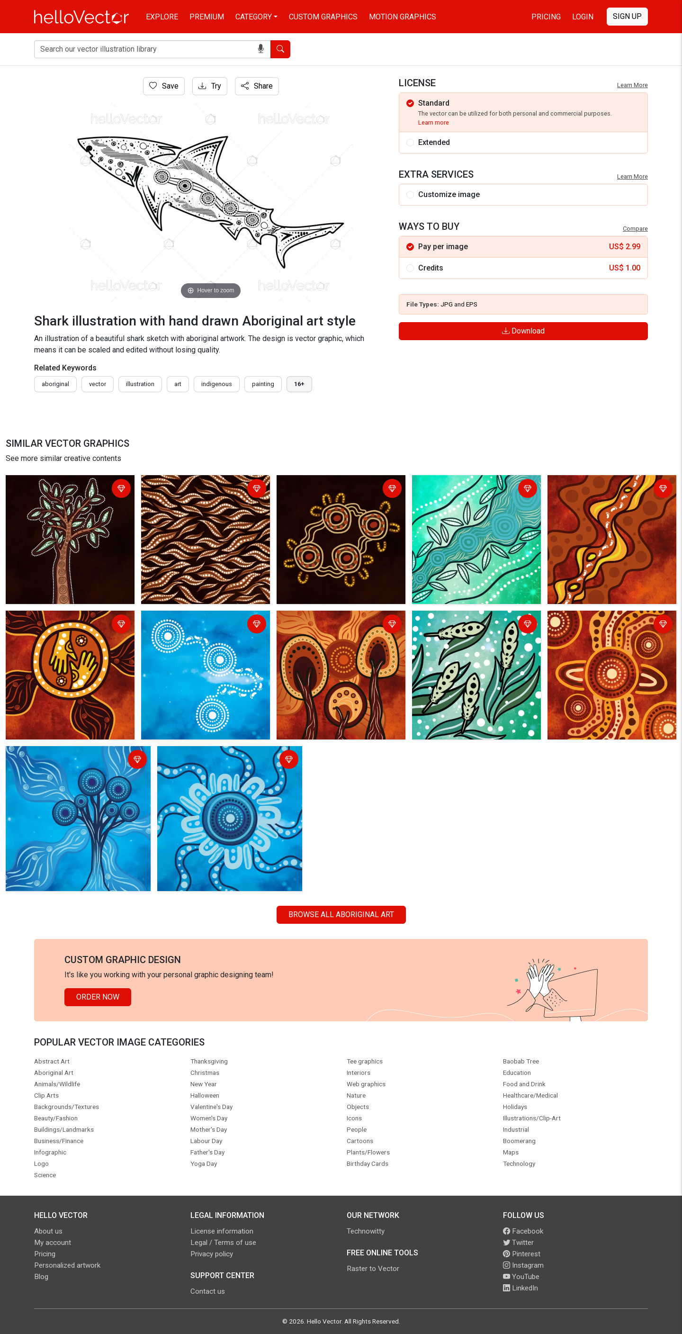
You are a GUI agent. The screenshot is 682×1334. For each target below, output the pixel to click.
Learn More (632, 85)
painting (263, 384)
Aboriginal (55, 384)
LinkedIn (520, 1288)
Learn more (433, 122)
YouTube (521, 1276)
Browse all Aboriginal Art (341, 914)
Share (257, 85)
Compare (635, 228)
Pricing (546, 16)
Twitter (518, 1242)
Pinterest (521, 1254)
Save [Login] (164, 85)
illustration (140, 384)
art (177, 384)
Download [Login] (523, 330)
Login (582, 16)
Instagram (523, 1265)
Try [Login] (209, 85)
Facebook (523, 1231)
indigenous (216, 384)
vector (97, 384)
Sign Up (627, 16)
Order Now (97, 996)
